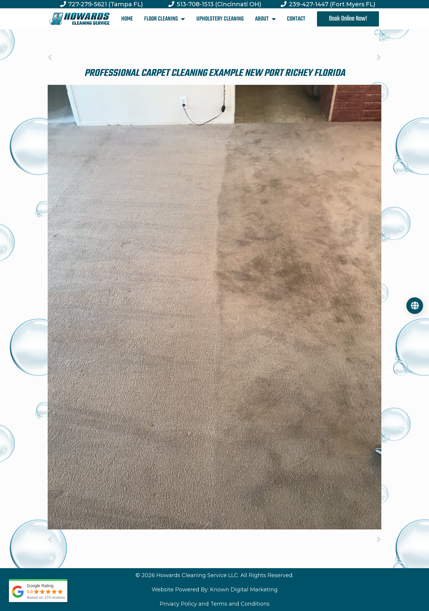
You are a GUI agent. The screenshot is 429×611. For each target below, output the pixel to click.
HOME (127, 19)
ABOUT (265, 19)
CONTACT (296, 19)
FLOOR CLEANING (164, 19)
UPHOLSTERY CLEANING (220, 19)
